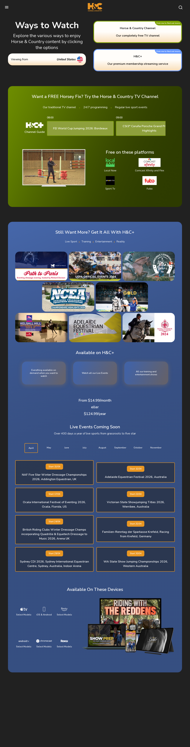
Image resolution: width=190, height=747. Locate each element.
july (84, 447)
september (120, 447)
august (102, 447)
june (66, 447)
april (31, 448)
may (49, 447)
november (155, 447)
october (138, 447)
